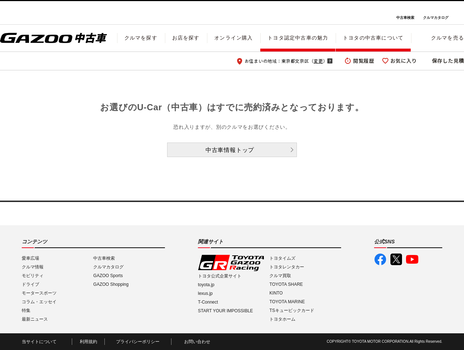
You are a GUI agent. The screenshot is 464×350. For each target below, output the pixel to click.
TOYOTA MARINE (287, 301)
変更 (318, 61)
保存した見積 (448, 60)
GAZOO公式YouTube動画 (412, 259)
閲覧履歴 (363, 60)
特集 (26, 310)
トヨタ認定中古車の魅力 (298, 38)
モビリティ (33, 275)
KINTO (275, 293)
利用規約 (88, 341)
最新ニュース (35, 319)
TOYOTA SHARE (286, 284)
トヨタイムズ (282, 258)
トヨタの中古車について (373, 38)
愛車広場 (30, 258)
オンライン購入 (233, 38)
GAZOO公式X (396, 259)
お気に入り (403, 60)
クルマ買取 (280, 275)
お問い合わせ (197, 341)
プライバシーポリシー (138, 341)
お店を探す (186, 38)
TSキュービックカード (291, 310)
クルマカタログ (435, 18)
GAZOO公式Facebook (380, 259)
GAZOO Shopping (110, 284)
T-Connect (208, 302)
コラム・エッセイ (39, 301)
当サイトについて (39, 341)
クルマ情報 (33, 266)
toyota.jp (206, 284)
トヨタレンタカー (286, 266)
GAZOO (232, 12)
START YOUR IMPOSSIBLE (225, 310)
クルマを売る (447, 38)
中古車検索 (405, 18)
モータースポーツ (39, 293)
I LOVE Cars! (26, 13)
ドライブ (30, 284)
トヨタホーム (282, 319)
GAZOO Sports (108, 275)
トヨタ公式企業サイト (219, 276)
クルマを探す (140, 38)
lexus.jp (205, 293)
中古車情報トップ (230, 150)
